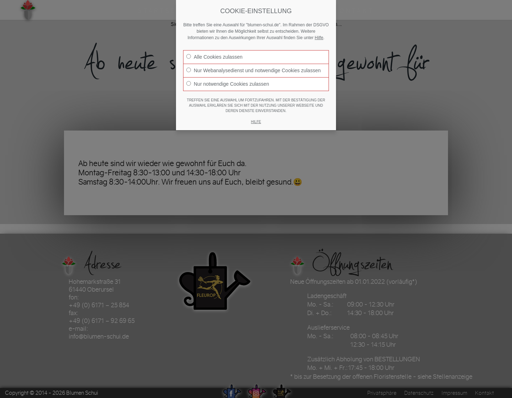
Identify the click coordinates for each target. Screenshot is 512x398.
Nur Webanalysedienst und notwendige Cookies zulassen (253, 70)
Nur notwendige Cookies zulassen (227, 84)
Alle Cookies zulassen (214, 57)
